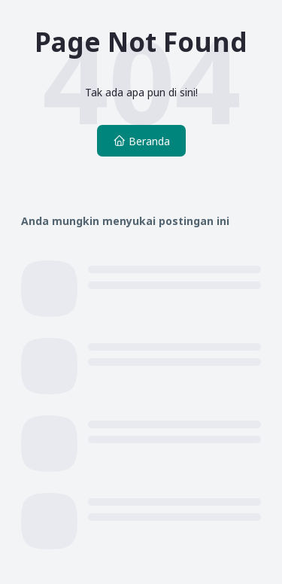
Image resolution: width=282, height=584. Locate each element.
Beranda (141, 141)
